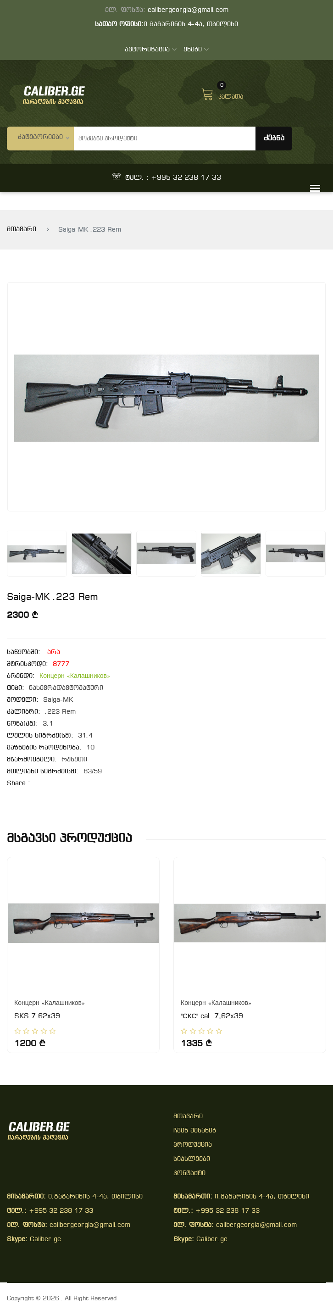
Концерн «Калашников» (74, 676)
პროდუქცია (192, 1145)
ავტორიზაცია (151, 49)
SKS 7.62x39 (37, 1016)
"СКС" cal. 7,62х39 (212, 1016)
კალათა (222, 93)
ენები (196, 49)
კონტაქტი (189, 1173)
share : (18, 783)
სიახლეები (191, 1159)
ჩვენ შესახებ (194, 1130)
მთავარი (21, 229)
